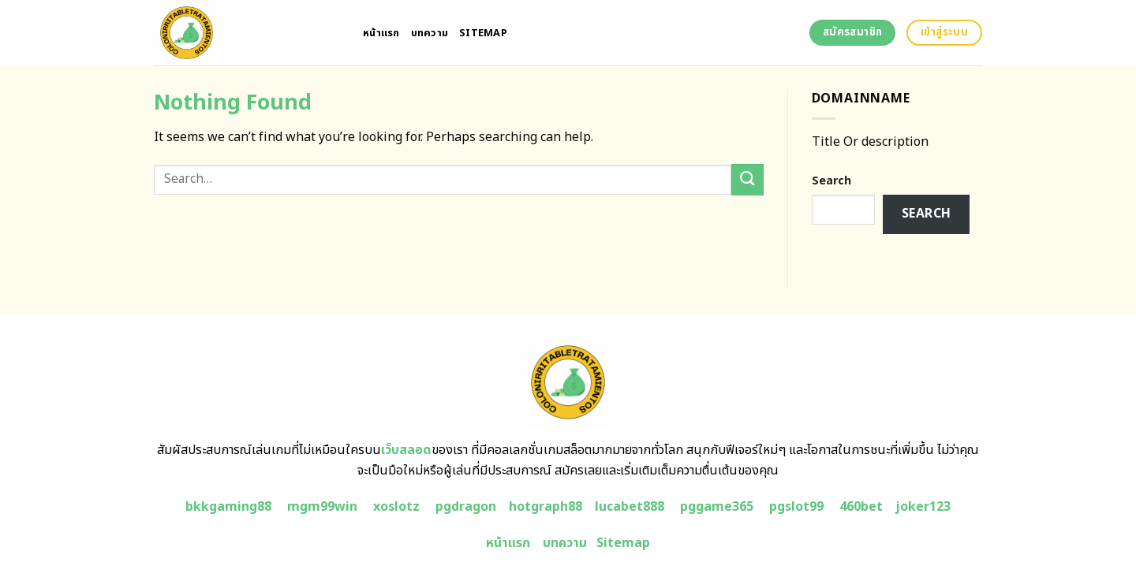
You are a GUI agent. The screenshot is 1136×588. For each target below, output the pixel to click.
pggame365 (716, 506)
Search (831, 181)
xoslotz (396, 506)
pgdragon (465, 506)
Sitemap (483, 33)
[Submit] (747, 179)
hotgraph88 (545, 506)
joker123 (923, 506)
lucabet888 (629, 506)
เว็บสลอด (406, 450)
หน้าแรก (381, 33)
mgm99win (322, 506)
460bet (861, 506)
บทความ (430, 33)
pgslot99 (796, 506)
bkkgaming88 (228, 506)
